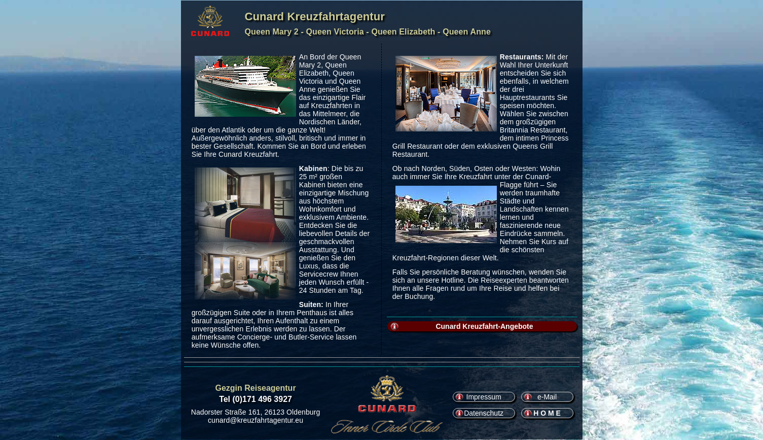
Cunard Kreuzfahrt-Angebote (484, 326)
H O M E (547, 413)
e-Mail (547, 397)
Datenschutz (483, 413)
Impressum (483, 397)
